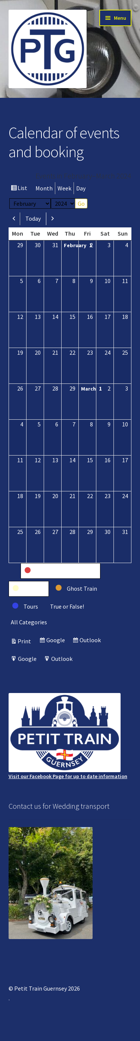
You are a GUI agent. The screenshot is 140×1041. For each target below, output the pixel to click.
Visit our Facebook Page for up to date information (68, 736)
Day (80, 188)
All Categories (29, 622)
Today (33, 218)
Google (56, 641)
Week (64, 188)
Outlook (91, 641)
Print (25, 641)
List (23, 189)
